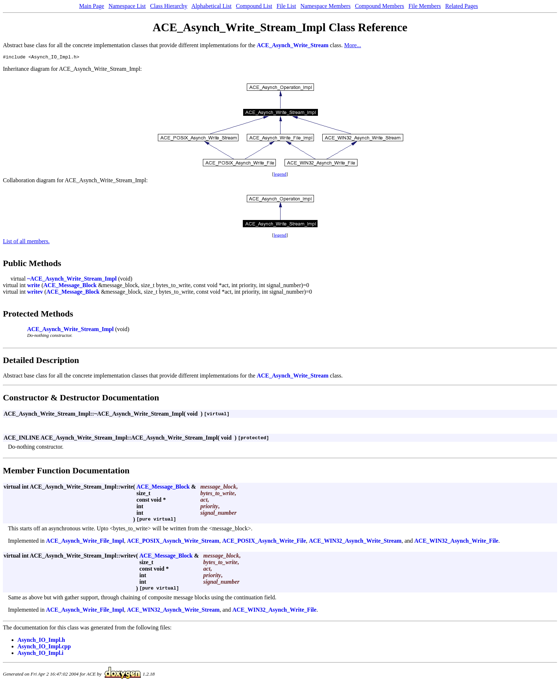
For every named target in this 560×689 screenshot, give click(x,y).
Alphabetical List (211, 6)
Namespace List (127, 6)
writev (35, 293)
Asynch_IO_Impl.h (41, 641)
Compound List (254, 6)
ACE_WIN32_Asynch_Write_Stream (355, 542)
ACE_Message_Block (70, 286)
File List (286, 6)
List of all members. (26, 242)
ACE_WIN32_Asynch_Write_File (456, 542)
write (33, 286)
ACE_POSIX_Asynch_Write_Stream (173, 542)
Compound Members (379, 6)
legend (280, 175)
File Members (424, 6)
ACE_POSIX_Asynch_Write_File (264, 542)
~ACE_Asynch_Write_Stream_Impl (72, 280)
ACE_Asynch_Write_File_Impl (85, 542)
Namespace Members (326, 6)
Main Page (91, 6)
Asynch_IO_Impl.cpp (44, 647)
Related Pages (461, 6)
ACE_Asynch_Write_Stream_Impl (70, 330)
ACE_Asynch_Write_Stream (292, 45)
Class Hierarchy (169, 6)
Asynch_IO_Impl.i (40, 654)
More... (352, 45)
